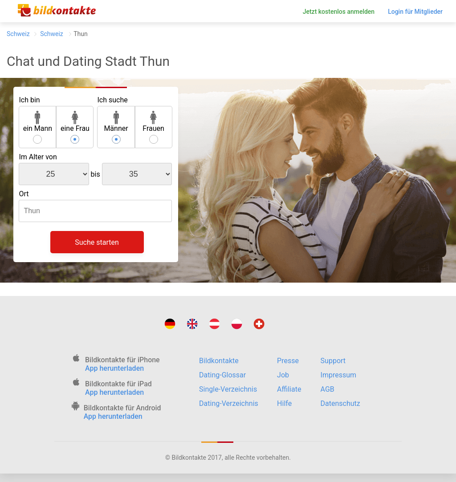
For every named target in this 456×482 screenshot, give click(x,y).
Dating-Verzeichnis (228, 403)
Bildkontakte (219, 360)
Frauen (153, 122)
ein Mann (38, 122)
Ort (23, 194)
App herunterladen (114, 368)
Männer (116, 122)
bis (95, 174)
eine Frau (75, 122)
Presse (288, 360)
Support (333, 360)
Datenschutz (340, 403)
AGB (327, 389)
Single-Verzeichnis (228, 389)
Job (283, 375)
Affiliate (289, 389)
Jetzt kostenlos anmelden (339, 11)
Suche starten (97, 242)
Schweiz (18, 33)
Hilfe (284, 403)
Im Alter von (38, 157)
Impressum (339, 375)
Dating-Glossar (222, 375)
